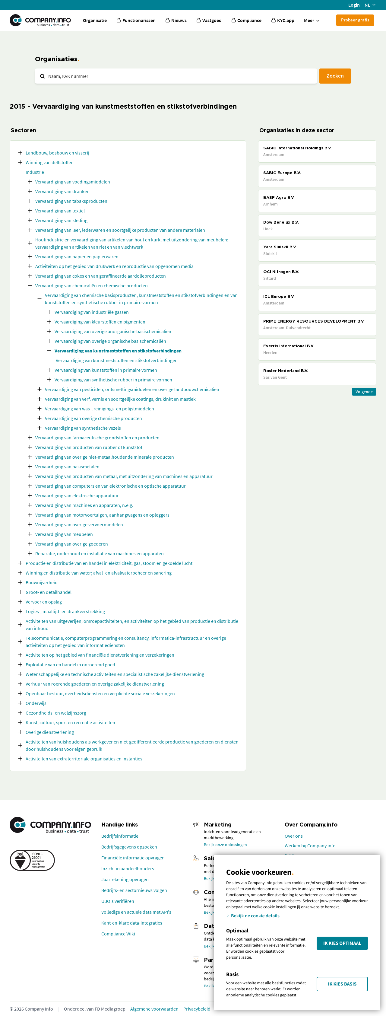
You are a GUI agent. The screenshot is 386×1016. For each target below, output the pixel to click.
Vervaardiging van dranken (62, 191)
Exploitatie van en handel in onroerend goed (70, 664)
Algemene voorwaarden (154, 1009)
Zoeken (335, 75)
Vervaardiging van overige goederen (71, 544)
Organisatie (95, 20)
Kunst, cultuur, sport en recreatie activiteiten (70, 722)
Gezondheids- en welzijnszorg (56, 713)
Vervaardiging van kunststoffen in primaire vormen (106, 370)
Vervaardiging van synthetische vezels (83, 428)
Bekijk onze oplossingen (225, 844)
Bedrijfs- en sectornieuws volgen (134, 890)
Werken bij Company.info (310, 845)
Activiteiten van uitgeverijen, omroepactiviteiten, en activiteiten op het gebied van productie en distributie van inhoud (132, 624)
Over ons (294, 836)
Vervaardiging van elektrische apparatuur (77, 495)
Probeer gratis (355, 20)
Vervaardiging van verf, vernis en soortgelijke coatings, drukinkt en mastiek (120, 399)
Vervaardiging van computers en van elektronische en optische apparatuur (110, 486)
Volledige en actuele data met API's (136, 912)
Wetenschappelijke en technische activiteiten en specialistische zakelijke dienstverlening (115, 674)
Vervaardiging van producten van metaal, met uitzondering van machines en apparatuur (124, 476)
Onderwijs (36, 703)
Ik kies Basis (342, 984)
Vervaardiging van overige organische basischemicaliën (110, 341)
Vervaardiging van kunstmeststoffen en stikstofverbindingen (118, 351)
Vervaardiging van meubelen (64, 534)
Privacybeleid (196, 1009)
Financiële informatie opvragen (133, 858)
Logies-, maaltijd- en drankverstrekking (65, 611)
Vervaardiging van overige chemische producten (93, 418)
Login (354, 5)
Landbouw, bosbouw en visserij (57, 153)
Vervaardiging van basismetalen (67, 466)
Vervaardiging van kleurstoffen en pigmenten (100, 322)
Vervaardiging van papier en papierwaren (77, 256)
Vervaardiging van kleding (61, 220)
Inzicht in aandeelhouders (127, 868)
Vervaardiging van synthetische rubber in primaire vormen (113, 380)
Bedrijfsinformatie (119, 836)
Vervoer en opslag (44, 602)
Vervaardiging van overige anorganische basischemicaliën (113, 331)
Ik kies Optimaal (342, 943)
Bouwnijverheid (42, 582)
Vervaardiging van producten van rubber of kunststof (88, 447)
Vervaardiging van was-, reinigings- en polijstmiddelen (99, 409)
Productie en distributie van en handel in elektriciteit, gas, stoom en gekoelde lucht (109, 563)
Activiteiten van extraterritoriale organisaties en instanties (84, 759)
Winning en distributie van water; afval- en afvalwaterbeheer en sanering (99, 573)
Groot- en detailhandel (48, 592)
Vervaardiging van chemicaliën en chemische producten (91, 285)
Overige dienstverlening (50, 732)
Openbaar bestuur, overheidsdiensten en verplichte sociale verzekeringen (100, 693)
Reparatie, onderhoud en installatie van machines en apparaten (99, 553)
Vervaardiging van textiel (60, 211)
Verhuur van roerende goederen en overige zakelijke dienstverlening (95, 684)
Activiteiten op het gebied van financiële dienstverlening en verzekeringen (100, 655)
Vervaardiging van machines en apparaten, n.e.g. (84, 505)
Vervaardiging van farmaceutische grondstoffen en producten (97, 438)
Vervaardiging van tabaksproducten (71, 201)
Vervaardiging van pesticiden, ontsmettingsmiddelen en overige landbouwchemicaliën (132, 389)
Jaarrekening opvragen (125, 879)
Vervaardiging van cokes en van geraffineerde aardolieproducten (100, 276)
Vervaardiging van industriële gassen (92, 312)
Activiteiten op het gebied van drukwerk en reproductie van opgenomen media (114, 266)
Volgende (364, 391)
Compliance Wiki (118, 934)
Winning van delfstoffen (50, 162)
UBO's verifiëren (117, 901)
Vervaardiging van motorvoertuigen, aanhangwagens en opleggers (102, 515)
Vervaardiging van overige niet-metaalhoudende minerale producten (104, 457)
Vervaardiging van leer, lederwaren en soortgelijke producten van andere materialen (120, 230)
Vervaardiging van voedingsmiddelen (72, 182)
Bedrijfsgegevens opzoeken (129, 847)
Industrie (35, 172)
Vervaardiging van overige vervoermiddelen (79, 524)
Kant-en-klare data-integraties (131, 923)
